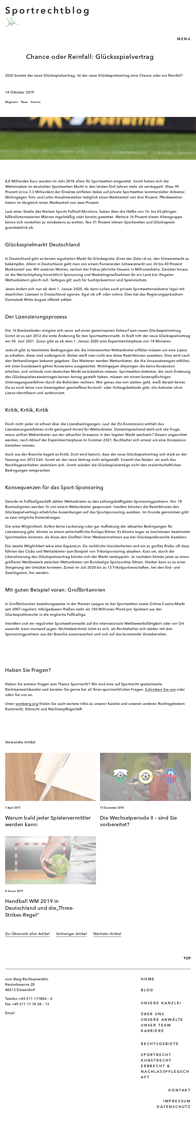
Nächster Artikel (107, 934)
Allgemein (11, 102)
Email (10, 1013)
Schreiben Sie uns (160, 689)
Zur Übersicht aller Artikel (27, 934)
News (24, 102)
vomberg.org (27, 704)
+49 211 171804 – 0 (35, 999)
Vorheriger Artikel (71, 934)
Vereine (36, 102)
